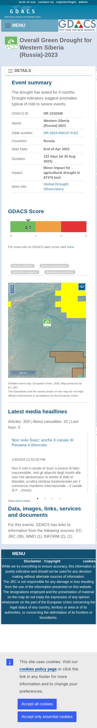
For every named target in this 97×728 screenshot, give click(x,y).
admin (83, 1)
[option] (48, 463)
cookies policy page (38, 669)
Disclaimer (32, 561)
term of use (27, 1)
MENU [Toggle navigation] (14, 25)
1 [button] (37, 498)
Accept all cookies (37, 704)
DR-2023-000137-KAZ (60, 133)
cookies (89, 561)
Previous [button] (4, 463)
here (70, 247)
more (18, 501)
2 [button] (45, 498)
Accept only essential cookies (47, 717)
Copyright (52, 561)
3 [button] (52, 498)
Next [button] (92, 463)
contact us (46, 1)
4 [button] (59, 498)
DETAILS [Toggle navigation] (19, 71)
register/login (66, 1)
